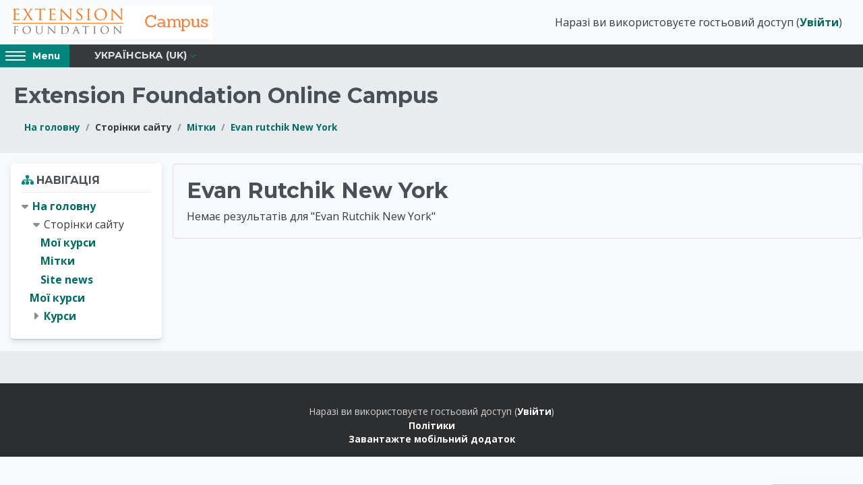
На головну (52, 127)
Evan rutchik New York (284, 127)
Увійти (819, 22)
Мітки (201, 127)
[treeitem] (86, 261)
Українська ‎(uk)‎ (140, 55)
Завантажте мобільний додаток (432, 438)
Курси (60, 316)
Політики (432, 425)
